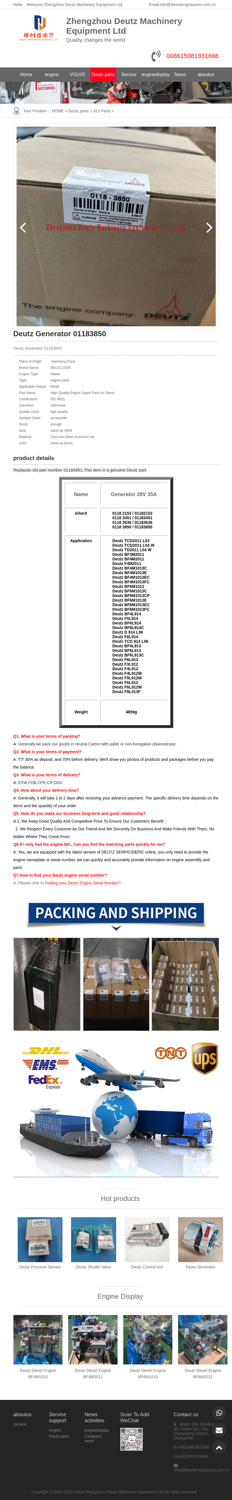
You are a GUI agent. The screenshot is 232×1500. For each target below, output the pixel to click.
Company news (93, 1438)
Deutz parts (103, 74)
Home (26, 74)
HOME (58, 111)
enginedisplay (155, 74)
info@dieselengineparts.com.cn (188, 4)
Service (128, 74)
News (180, 74)
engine (51, 74)
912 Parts (101, 111)
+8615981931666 (193, 1447)
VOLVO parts (77, 77)
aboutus (206, 74)
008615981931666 (192, 55)
